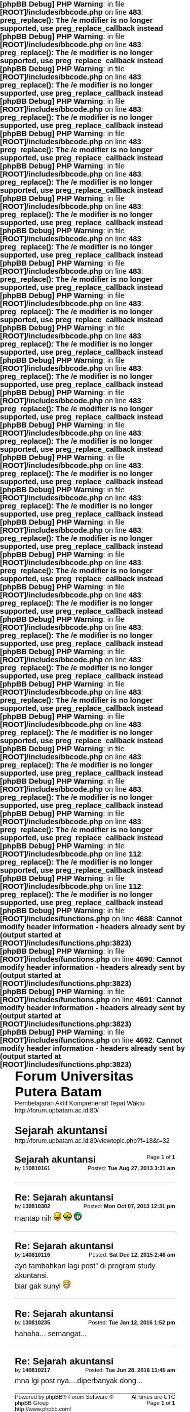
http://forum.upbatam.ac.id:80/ (56, 1110)
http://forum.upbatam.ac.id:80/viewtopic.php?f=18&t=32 (92, 1140)
